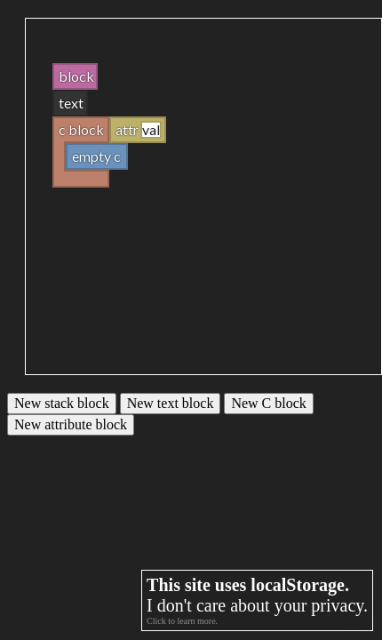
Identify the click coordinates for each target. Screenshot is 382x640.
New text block (170, 403)
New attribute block (70, 424)
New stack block (61, 403)
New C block (268, 403)
